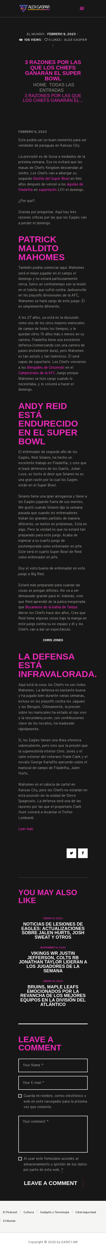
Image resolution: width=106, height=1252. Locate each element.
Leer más (25, 829)
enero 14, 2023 (53, 981)
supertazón (48, 190)
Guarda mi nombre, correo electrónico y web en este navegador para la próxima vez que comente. (55, 1102)
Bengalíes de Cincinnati (45, 367)
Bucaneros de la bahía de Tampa (51, 607)
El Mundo (35, 34)
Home (40, 85)
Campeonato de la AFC (36, 373)
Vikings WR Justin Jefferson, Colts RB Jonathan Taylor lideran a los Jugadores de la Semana (53, 962)
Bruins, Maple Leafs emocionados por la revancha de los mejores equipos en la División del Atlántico (53, 996)
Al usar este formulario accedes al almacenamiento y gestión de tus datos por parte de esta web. (55, 1165)
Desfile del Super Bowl (51, 179)
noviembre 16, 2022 (53, 947)
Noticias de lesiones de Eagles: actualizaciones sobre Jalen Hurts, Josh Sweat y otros (52, 931)
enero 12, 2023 (53, 918)
